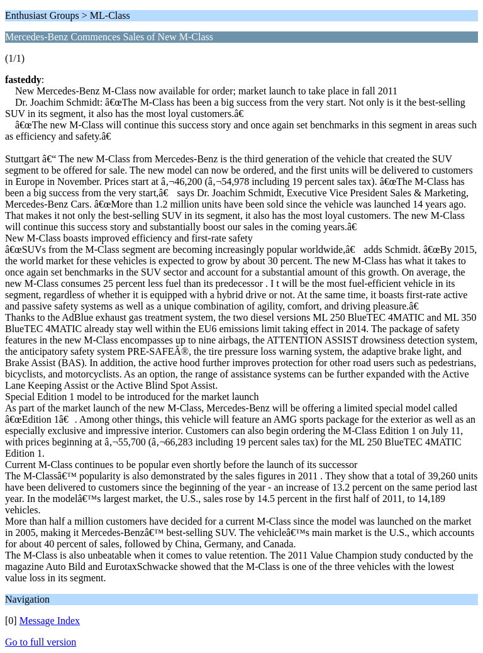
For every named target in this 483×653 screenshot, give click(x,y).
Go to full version (40, 642)
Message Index (49, 620)
